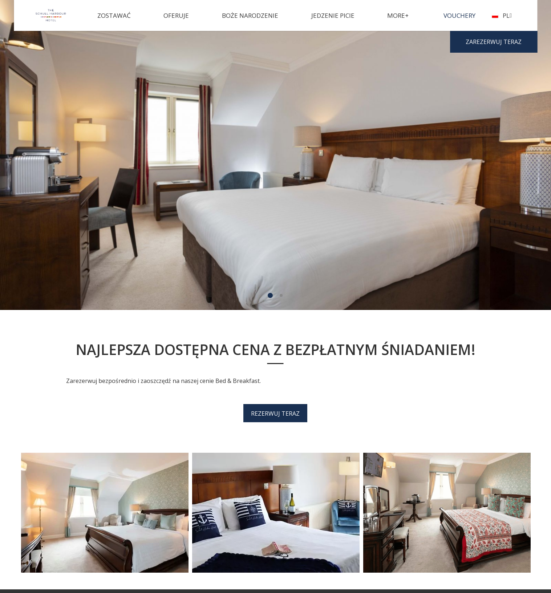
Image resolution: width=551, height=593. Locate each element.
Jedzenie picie (332, 15)
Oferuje (176, 15)
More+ (398, 15)
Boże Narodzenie (250, 15)
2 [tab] (281, 295)
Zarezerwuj (494, 42)
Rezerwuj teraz (275, 413)
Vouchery (459, 15)
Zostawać (114, 15)
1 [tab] (270, 295)
